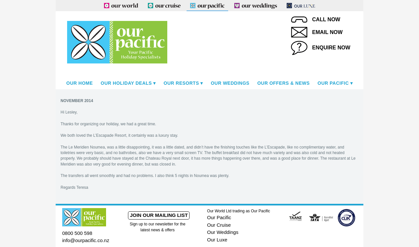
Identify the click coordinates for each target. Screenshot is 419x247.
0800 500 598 (77, 233)
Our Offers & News (283, 83)
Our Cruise (219, 225)
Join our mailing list (159, 215)
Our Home (79, 83)
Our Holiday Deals (126, 83)
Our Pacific (333, 83)
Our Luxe (217, 239)
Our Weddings (230, 83)
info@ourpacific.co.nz (85, 240)
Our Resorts (181, 83)
